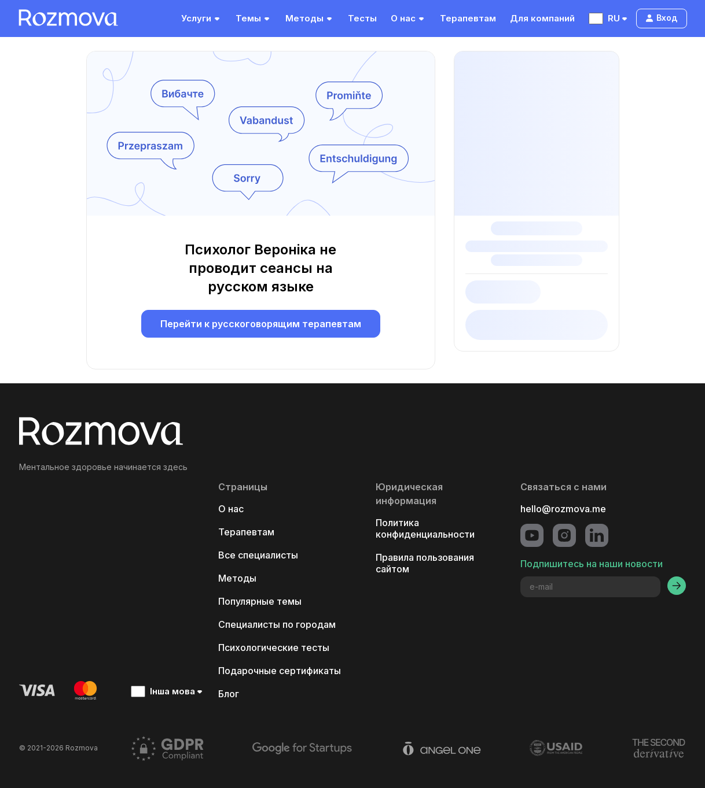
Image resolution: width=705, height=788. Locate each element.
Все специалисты (258, 555)
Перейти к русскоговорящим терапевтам (260, 324)
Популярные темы (260, 601)
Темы (253, 18)
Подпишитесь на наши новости (591, 563)
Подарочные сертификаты (279, 670)
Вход (661, 18)
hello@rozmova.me (563, 509)
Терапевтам (468, 18)
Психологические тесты (273, 647)
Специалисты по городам (277, 624)
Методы (309, 18)
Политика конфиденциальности (425, 528)
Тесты (362, 18)
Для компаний (542, 18)
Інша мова (167, 691)
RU (609, 18)
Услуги (201, 18)
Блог (228, 694)
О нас (408, 18)
